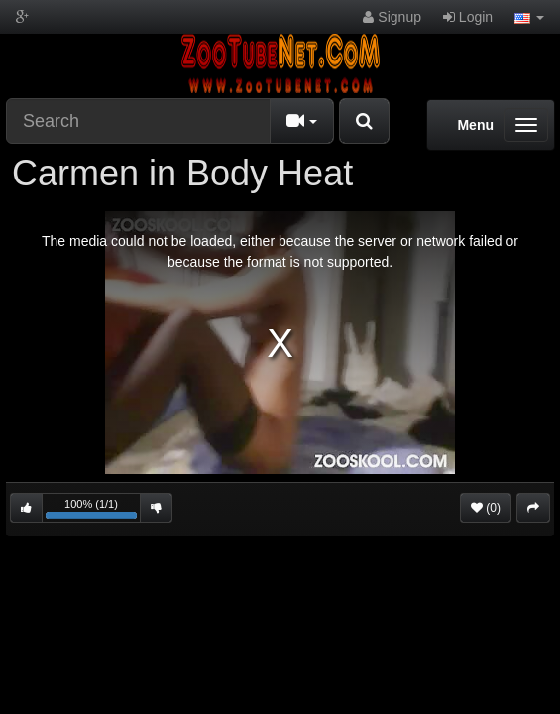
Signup (391, 17)
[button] (529, 17)
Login (468, 17)
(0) (486, 508)
